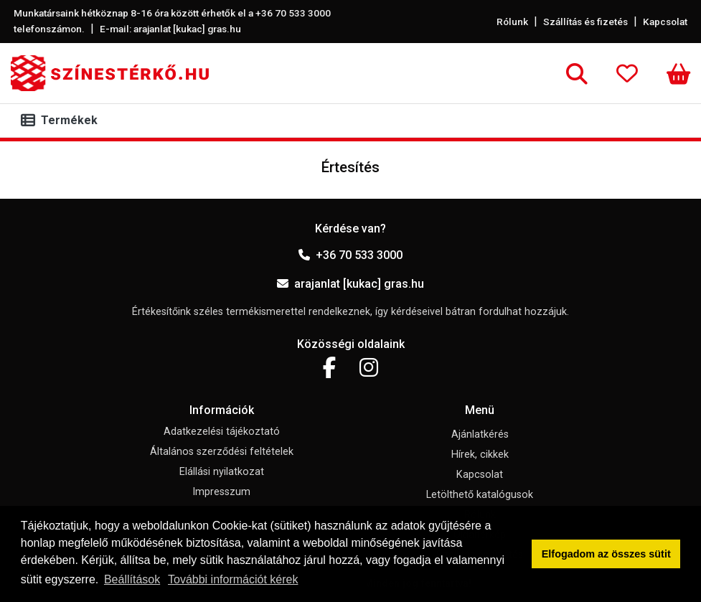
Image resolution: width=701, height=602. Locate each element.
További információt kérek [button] (233, 579)
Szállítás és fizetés (585, 21)
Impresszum (221, 492)
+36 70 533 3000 (350, 255)
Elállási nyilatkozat (221, 472)
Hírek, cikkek (480, 454)
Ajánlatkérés (480, 434)
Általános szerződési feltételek (221, 452)
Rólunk (512, 21)
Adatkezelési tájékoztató (222, 431)
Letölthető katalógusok (479, 495)
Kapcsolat (665, 21)
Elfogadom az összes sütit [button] (606, 554)
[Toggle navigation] (62, 120)
